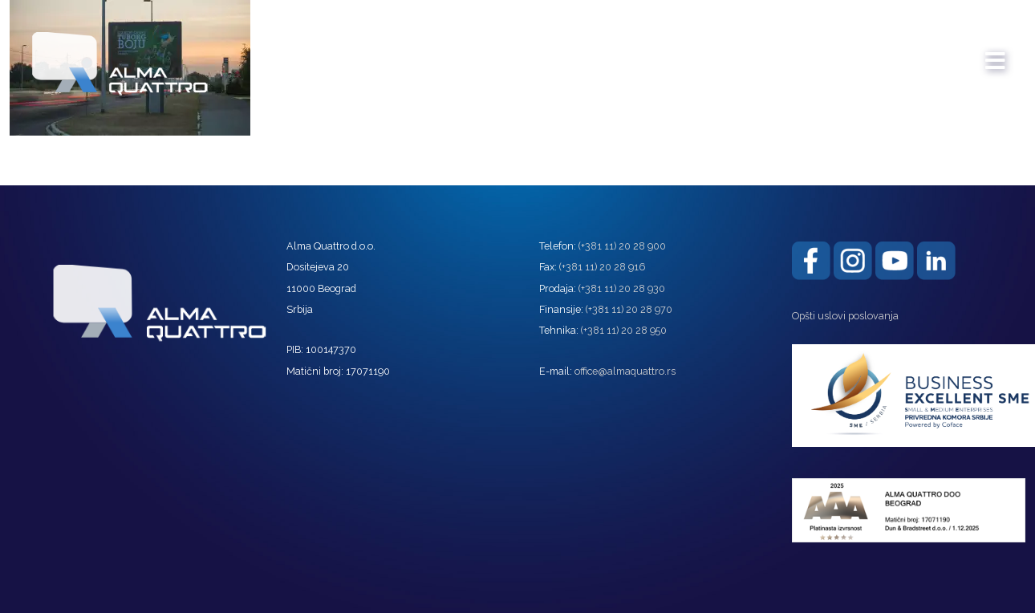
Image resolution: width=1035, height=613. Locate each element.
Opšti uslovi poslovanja (845, 316)
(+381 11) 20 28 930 (621, 288)
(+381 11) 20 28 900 (622, 246)
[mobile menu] (995, 53)
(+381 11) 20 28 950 (624, 330)
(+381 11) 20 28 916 (602, 267)
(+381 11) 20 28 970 (629, 309)
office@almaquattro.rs (625, 371)
